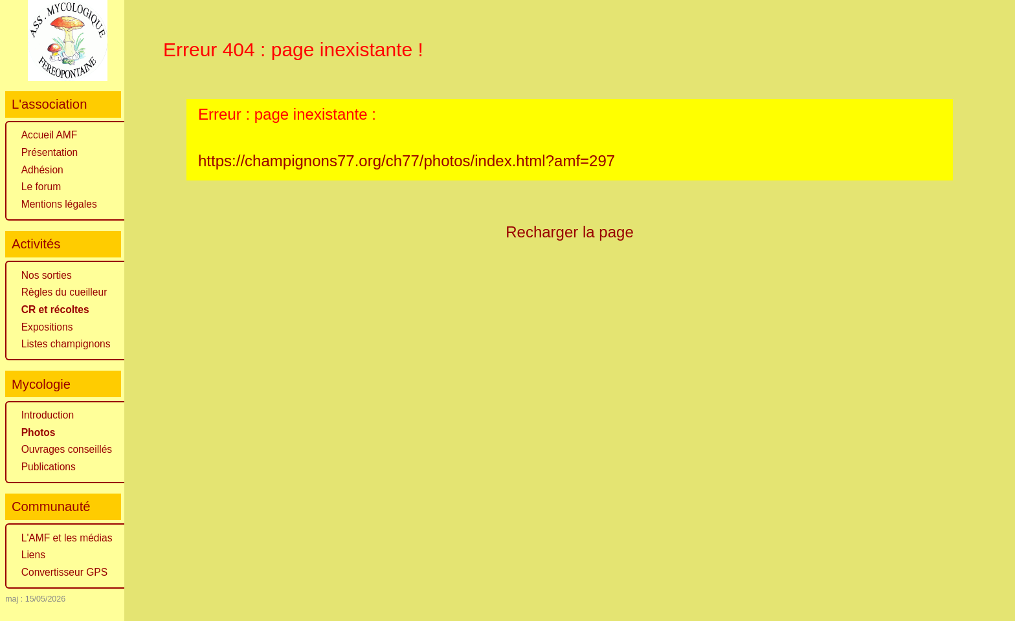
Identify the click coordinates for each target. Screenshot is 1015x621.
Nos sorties (46, 275)
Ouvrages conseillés (66, 449)
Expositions (47, 326)
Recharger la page (570, 232)
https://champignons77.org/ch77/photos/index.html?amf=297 (406, 160)
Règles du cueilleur (64, 292)
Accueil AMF (49, 134)
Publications (48, 466)
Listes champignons (66, 343)
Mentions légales (59, 204)
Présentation (49, 152)
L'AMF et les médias (67, 537)
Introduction (47, 414)
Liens (33, 554)
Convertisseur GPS (64, 572)
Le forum (41, 186)
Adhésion (42, 169)
